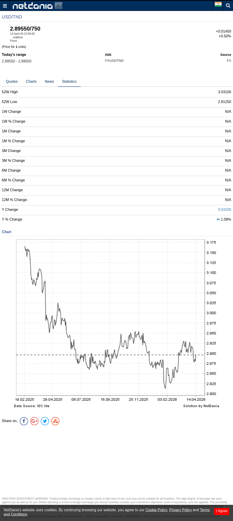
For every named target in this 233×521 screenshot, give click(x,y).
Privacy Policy (180, 510)
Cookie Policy (156, 510)
